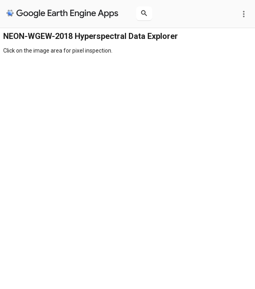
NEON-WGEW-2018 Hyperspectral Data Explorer (90, 36)
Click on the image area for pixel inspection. (57, 50)
